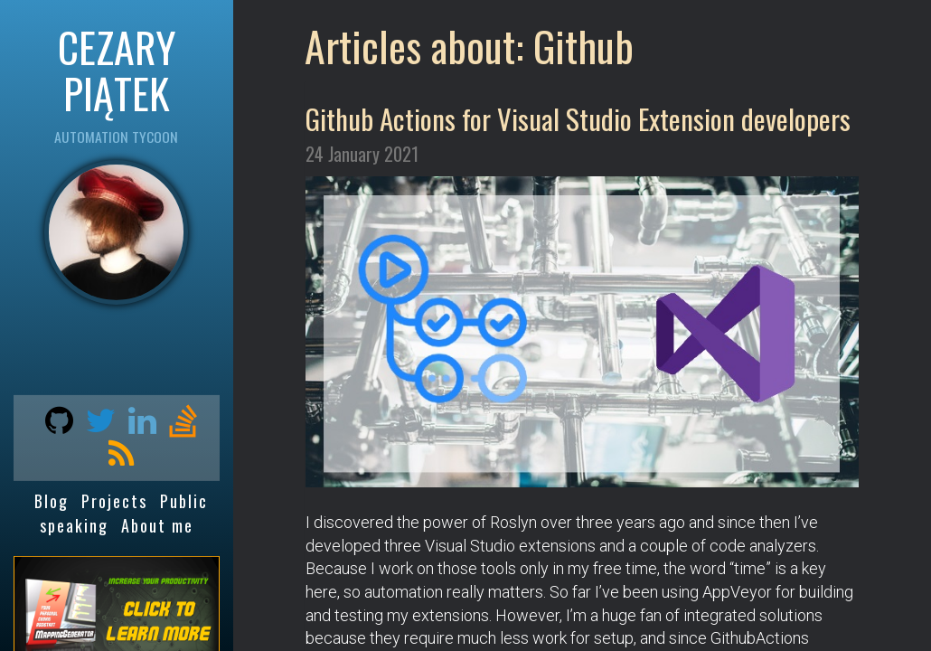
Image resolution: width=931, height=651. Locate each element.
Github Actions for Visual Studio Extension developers (578, 118)
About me (157, 525)
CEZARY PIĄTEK (116, 69)
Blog (51, 501)
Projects (114, 501)
